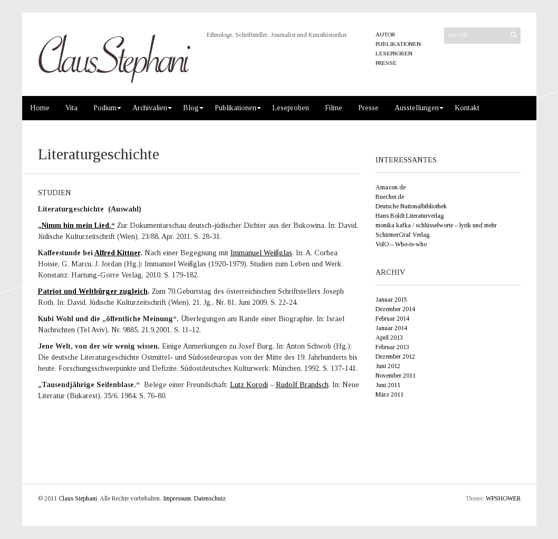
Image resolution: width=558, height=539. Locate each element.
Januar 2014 (391, 328)
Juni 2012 (388, 366)
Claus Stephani (78, 498)
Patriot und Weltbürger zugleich (93, 291)
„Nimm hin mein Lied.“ (76, 225)
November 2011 (396, 375)
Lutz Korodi (249, 385)
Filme (333, 108)
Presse (386, 63)
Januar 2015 (391, 299)
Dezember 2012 (395, 356)
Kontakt (467, 108)
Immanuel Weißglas (261, 253)
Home (40, 108)
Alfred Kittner (117, 253)
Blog (191, 108)
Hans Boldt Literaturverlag (410, 215)
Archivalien (149, 108)
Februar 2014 (392, 318)
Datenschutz (210, 498)
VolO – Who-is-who (401, 244)
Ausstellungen (417, 108)
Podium (105, 108)
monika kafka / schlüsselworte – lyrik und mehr (436, 225)
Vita (71, 108)
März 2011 (389, 394)
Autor (385, 34)
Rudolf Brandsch (302, 385)
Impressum (177, 498)
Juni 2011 (388, 385)
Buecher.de (390, 196)
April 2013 (389, 337)
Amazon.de (391, 187)
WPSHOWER (503, 498)
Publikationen (398, 44)
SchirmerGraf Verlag (402, 234)
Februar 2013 (392, 347)
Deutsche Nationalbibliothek (411, 206)
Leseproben (394, 53)
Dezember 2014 (395, 309)
